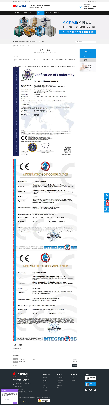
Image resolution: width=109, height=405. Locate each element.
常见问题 (84, 60)
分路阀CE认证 (16, 355)
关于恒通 (45, 380)
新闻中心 (24, 45)
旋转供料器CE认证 (17, 348)
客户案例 (45, 387)
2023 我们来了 (22, 361)
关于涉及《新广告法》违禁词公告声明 (27, 359)
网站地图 (94, 1)
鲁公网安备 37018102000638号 (31, 402)
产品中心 (45, 382)
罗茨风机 (34, 41)
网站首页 (45, 377)
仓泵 (43, 41)
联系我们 (89, 1)
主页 (20, 45)
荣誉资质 (73, 380)
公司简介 (73, 377)
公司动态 (29, 45)
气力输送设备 (28, 41)
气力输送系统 (22, 41)
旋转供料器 (39, 41)
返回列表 (75, 365)
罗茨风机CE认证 (16, 351)
